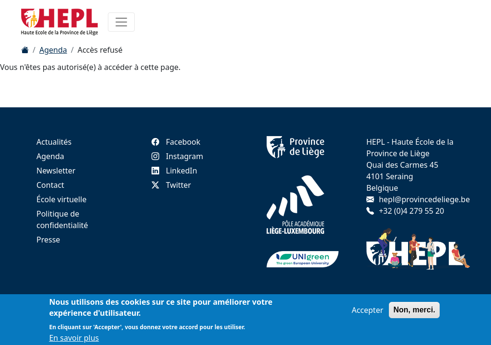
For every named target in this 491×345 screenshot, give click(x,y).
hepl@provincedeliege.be (424, 199)
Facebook (176, 142)
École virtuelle (61, 199)
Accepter (367, 312)
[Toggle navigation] (121, 22)
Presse (48, 239)
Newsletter (55, 170)
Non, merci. (414, 312)
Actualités (53, 142)
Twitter (171, 185)
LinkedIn (174, 170)
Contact (50, 185)
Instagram (177, 156)
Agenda (53, 50)
